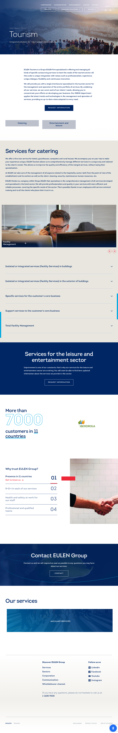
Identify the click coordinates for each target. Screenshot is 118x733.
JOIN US (86, 5)
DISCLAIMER (77, 723)
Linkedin (94, 668)
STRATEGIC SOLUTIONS (71, 9)
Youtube (94, 676)
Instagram (95, 680)
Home (11, 28)
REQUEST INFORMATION (59, 108)
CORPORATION (46, 5)
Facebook (94, 672)
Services (46, 668)
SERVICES (48, 9)
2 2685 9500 (48, 696)
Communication (50, 680)
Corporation (48, 676)
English (108, 6)
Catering (22, 123)
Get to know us (14, 480)
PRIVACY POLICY (91, 723)
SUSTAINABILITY (74, 5)
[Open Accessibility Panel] (113, 728)
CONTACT (95, 5)
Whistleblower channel (53, 684)
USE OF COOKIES (107, 723)
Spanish (17, 723)
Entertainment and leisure (59, 124)
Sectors (17, 28)
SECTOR (92, 9)
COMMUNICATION (60, 5)
